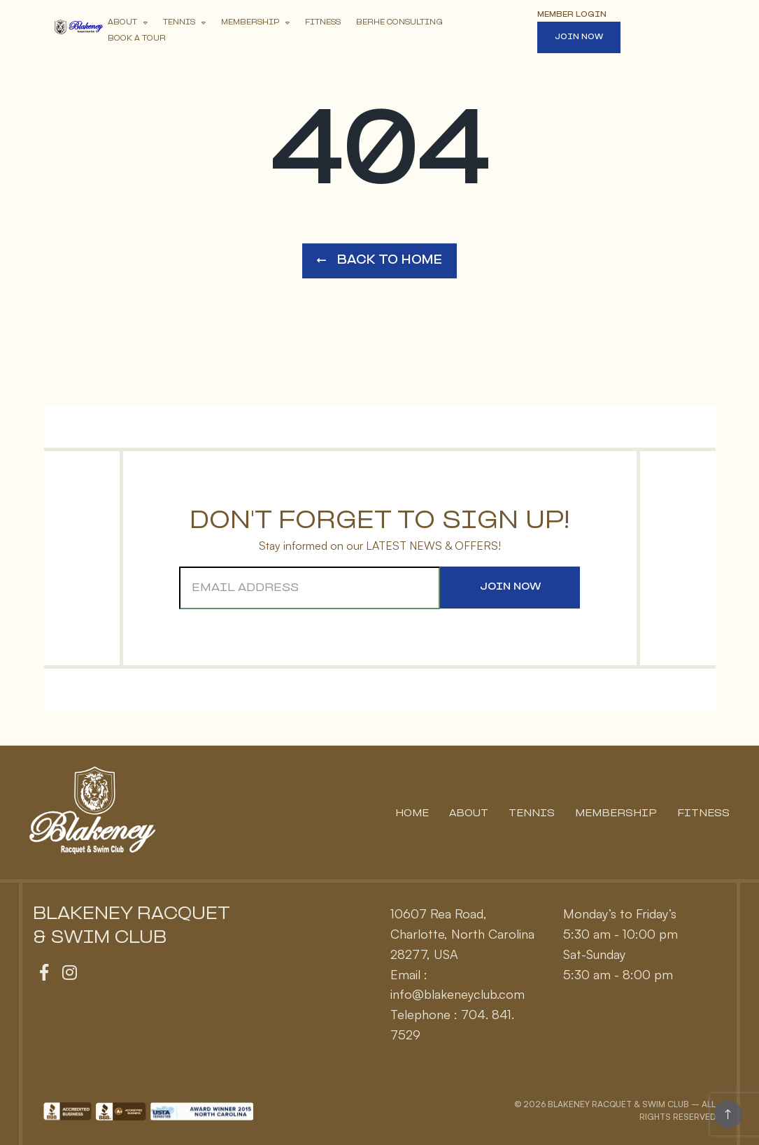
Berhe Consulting (399, 23)
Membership (250, 23)
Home (412, 814)
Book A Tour (137, 39)
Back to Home (379, 260)
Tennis (179, 23)
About (122, 23)
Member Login (572, 15)
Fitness (323, 23)
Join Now (579, 37)
